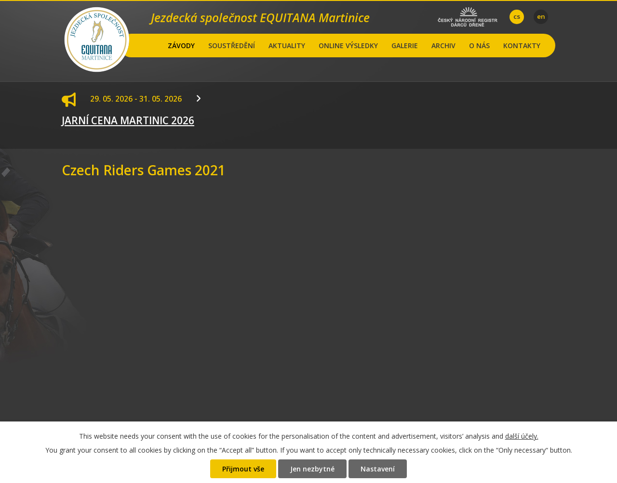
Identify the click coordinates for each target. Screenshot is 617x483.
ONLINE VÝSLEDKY (348, 45)
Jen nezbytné (312, 468)
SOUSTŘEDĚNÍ (231, 45)
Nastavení (378, 468)
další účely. (521, 436)
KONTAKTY (521, 45)
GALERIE (404, 45)
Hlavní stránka (152, 45)
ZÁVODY (181, 45)
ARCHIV (443, 45)
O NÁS (479, 45)
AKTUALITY (286, 45)
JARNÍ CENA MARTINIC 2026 (128, 120)
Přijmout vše (243, 468)
